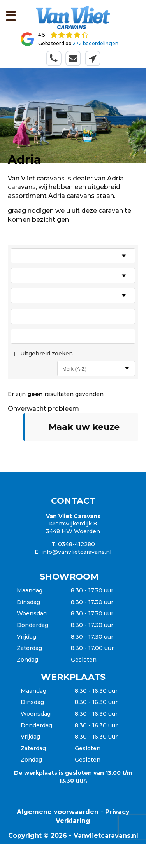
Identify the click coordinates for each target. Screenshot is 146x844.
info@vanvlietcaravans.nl (76, 551)
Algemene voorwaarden (58, 812)
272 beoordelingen (95, 43)
